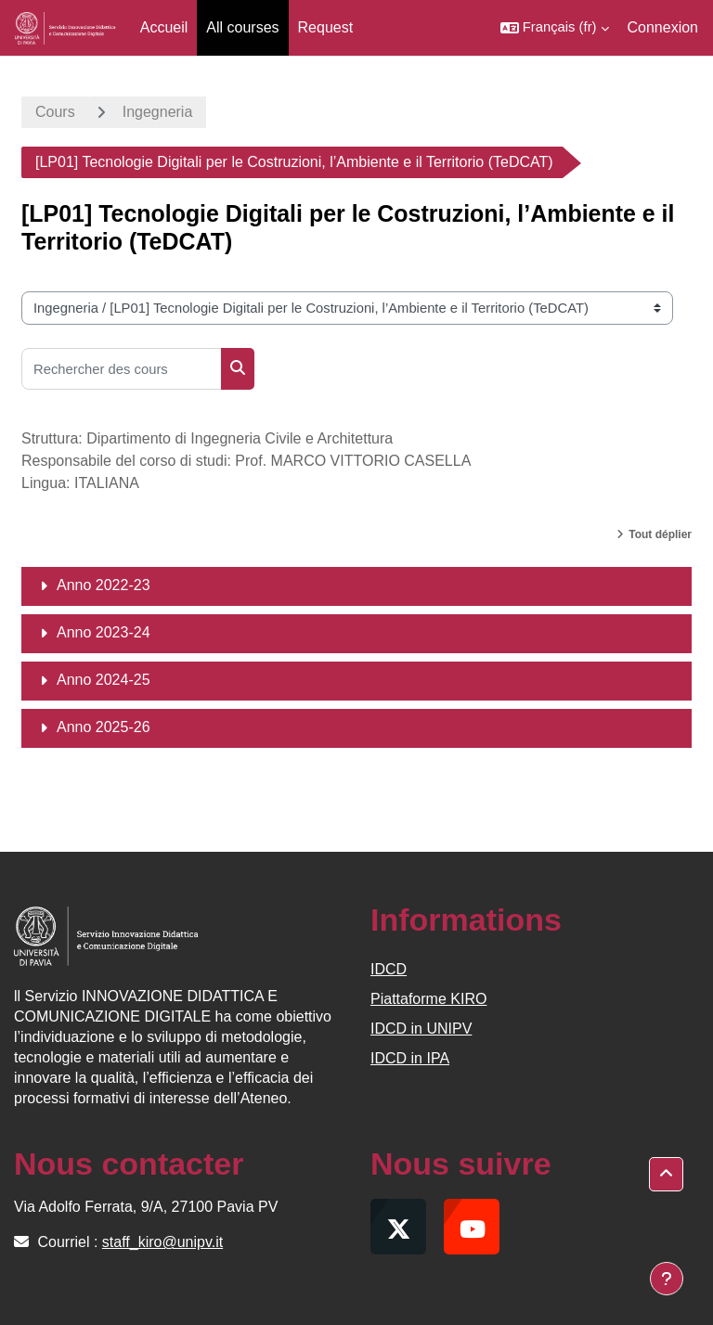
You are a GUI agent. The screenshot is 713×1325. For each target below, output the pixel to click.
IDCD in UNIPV (421, 1028)
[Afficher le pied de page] (666, 1278)
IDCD (388, 969)
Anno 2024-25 (103, 680)
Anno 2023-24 (103, 632)
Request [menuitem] (326, 27)
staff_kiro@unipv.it (162, 1242)
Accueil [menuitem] (164, 27)
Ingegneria (158, 112)
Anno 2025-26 (103, 727)
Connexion (663, 27)
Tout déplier (660, 534)
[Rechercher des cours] (121, 369)
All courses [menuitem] (242, 27)
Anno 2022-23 (103, 585)
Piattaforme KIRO (428, 999)
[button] (554, 28)
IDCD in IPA (409, 1058)
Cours (55, 112)
